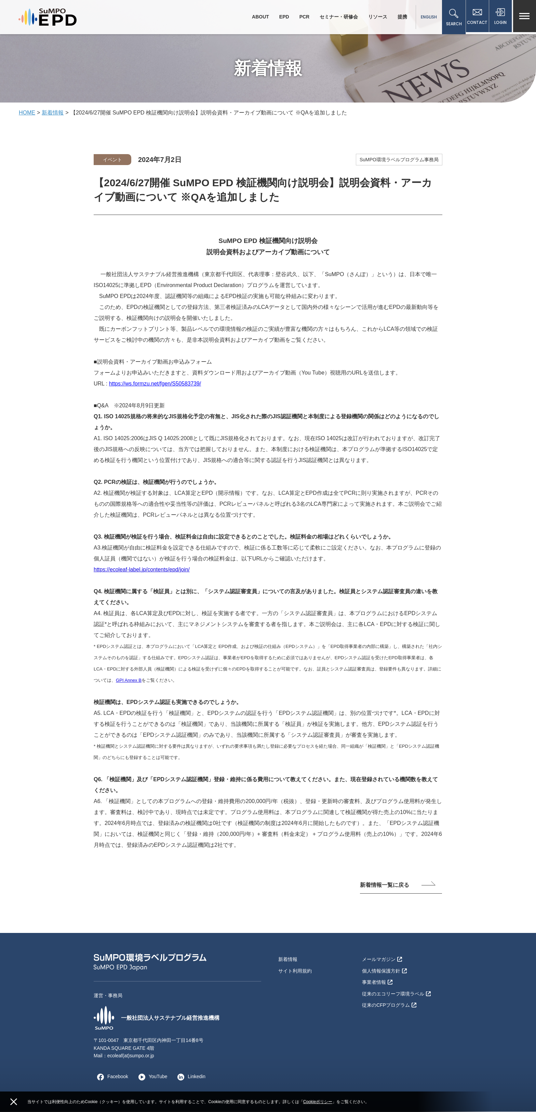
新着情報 (53, 113)
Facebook (111, 1077)
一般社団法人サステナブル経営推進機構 (156, 1018)
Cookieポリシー (317, 1101)
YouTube (151, 1077)
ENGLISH (427, 17)
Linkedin (190, 1077)
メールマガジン (382, 959)
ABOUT (258, 16)
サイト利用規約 (295, 970)
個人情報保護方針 (384, 970)
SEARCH (452, 18)
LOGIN (500, 18)
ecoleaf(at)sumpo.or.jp (131, 1056)
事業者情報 (377, 981)
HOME (27, 113)
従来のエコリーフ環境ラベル (396, 992)
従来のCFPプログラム (389, 1003)
